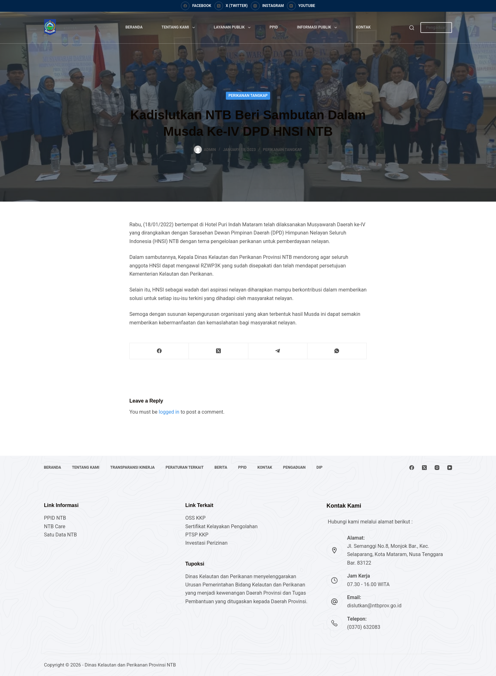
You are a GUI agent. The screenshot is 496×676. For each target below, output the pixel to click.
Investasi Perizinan (206, 543)
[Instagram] (267, 6)
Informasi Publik (318, 27)
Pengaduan (436, 27)
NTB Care (54, 526)
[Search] (411, 27)
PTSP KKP (196, 535)
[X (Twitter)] (231, 6)
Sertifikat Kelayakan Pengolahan (221, 526)
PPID (274, 27)
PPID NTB (55, 518)
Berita (221, 467)
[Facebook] (196, 6)
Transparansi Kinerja (133, 467)
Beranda (133, 27)
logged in (169, 412)
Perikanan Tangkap (248, 95)
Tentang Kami (179, 27)
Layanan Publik (233, 27)
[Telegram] (277, 351)
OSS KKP (195, 518)
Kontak (363, 27)
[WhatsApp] (337, 351)
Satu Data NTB (60, 535)
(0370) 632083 (363, 627)
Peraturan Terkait (185, 467)
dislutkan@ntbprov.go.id (374, 606)
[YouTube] (301, 6)
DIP (321, 467)
